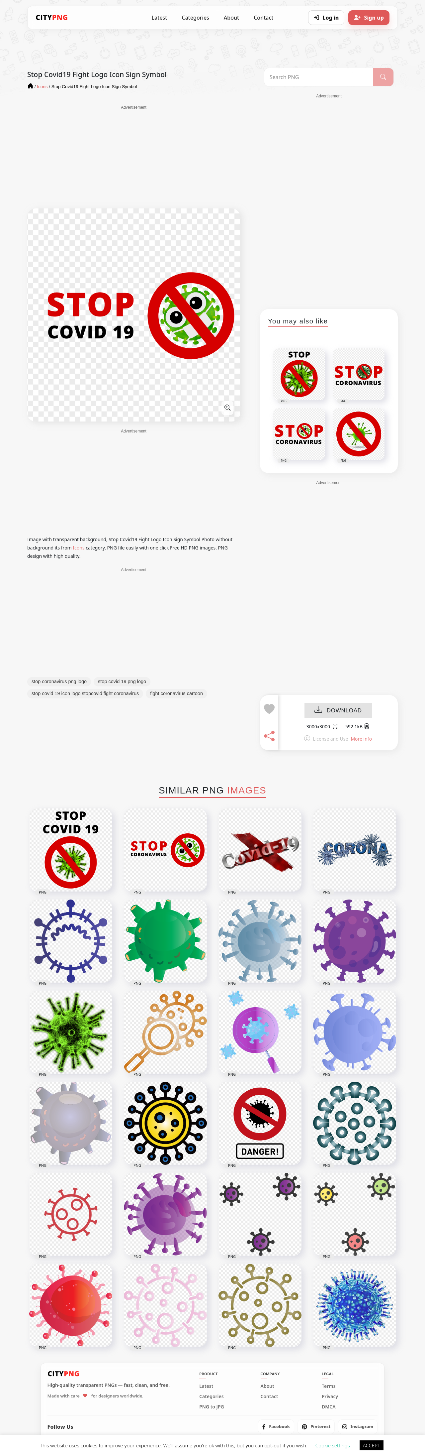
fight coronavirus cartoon (176, 693)
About (231, 17)
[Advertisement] (133, 156)
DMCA (329, 1407)
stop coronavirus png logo (59, 681)
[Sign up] (368, 17)
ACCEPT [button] (371, 1445)
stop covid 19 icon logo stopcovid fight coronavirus (85, 693)
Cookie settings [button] (332, 1445)
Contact (263, 17)
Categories (195, 17)
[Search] (383, 77)
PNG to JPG (211, 1407)
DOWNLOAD (338, 710)
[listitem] (276, 1426)
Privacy (330, 1396)
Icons (78, 548)
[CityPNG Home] (52, 17)
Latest (159, 17)
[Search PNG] (318, 77)
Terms (329, 1386)
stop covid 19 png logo (122, 681)
